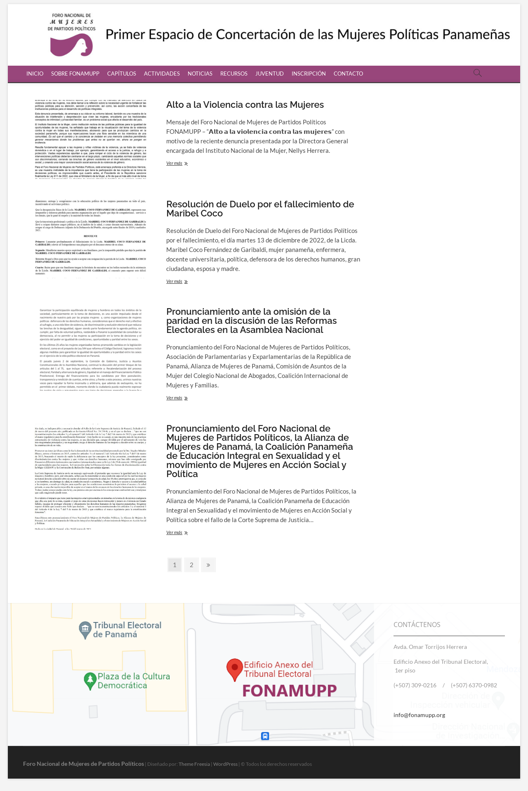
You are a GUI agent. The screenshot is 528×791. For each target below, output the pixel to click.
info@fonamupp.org (419, 714)
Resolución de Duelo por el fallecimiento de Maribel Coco (260, 209)
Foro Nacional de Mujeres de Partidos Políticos (83, 763)
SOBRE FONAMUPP (75, 73)
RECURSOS (234, 73)
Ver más (183, 163)
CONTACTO (348, 73)
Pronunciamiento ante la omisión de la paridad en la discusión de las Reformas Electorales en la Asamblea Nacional (251, 320)
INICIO (34, 73)
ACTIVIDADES (162, 73)
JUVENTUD (269, 73)
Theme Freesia (194, 764)
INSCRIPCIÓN (309, 73)
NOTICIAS (200, 73)
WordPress (225, 764)
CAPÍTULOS (121, 73)
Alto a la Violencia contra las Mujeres (245, 104)
